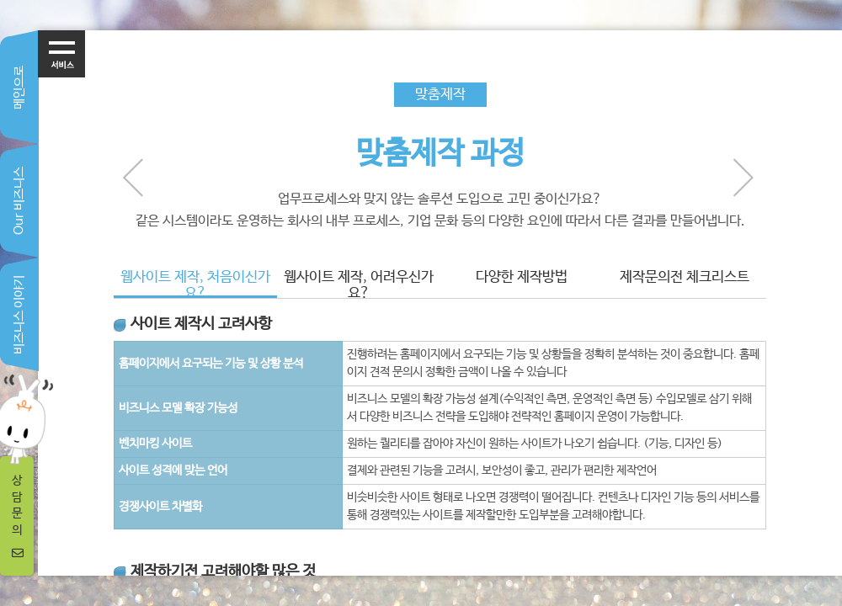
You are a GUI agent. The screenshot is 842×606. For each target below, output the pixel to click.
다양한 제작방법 (522, 277)
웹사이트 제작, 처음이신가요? (195, 283)
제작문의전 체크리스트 (684, 277)
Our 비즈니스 (19, 201)
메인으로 (19, 87)
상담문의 (18, 516)
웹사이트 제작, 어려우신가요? (359, 283)
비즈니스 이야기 (19, 314)
